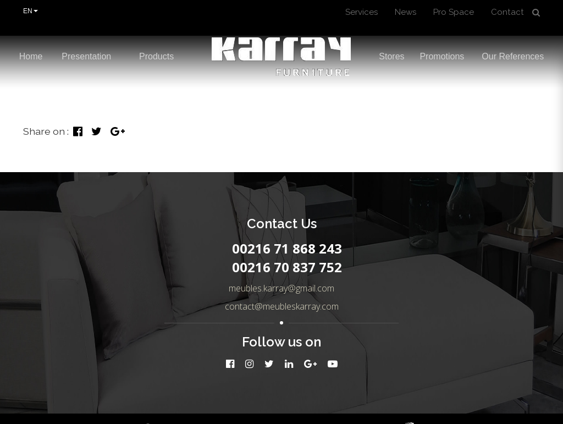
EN (30, 11)
